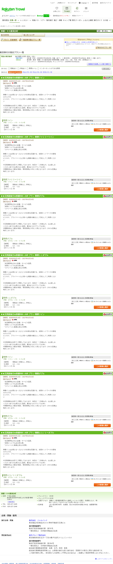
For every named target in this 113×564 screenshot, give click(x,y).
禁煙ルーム (33, 68)
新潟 (23, 26)
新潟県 (18, 26)
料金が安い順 (27, 72)
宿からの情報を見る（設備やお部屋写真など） (82, 42)
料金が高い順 (37, 72)
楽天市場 (95, 3)
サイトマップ (72, 3)
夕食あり (23, 68)
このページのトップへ (104, 559)
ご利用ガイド (61, 3)
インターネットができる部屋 (50, 68)
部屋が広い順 (47, 72)
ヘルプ (52, 3)
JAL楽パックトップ (7, 26)
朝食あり (13, 68)
